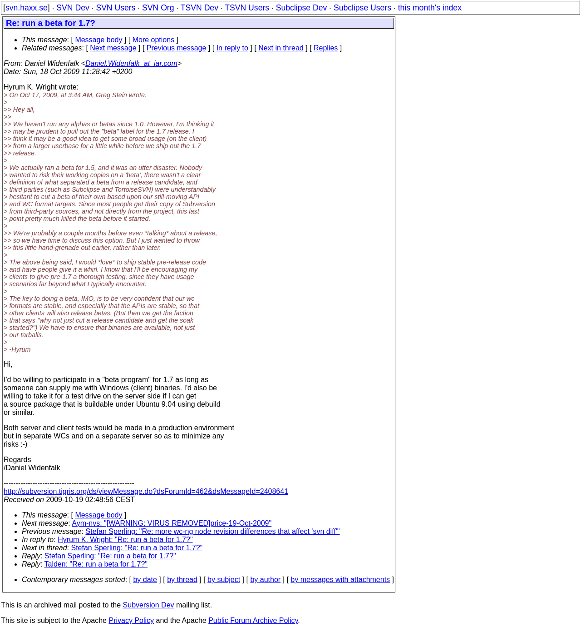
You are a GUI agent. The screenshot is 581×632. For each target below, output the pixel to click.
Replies (326, 48)
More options (154, 40)
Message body (98, 40)
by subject (223, 579)
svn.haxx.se (26, 7)
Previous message (177, 48)
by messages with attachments (340, 579)
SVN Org (158, 7)
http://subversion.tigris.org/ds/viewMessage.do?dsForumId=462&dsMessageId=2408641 (146, 491)
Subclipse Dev (301, 7)
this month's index (430, 7)
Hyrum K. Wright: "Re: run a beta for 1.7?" (125, 539)
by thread (182, 579)
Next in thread (281, 48)
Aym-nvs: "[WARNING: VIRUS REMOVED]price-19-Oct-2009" (171, 523)
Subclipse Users (362, 7)
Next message (113, 48)
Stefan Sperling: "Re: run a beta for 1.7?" (137, 548)
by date (145, 579)
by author (265, 579)
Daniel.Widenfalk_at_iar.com (131, 63)
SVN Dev (72, 7)
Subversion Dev (148, 605)
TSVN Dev (199, 7)
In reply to (232, 48)
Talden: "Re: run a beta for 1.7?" (96, 564)
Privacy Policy (131, 620)
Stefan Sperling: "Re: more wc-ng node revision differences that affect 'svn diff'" (213, 531)
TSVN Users (247, 7)
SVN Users (115, 7)
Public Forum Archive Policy (253, 620)
